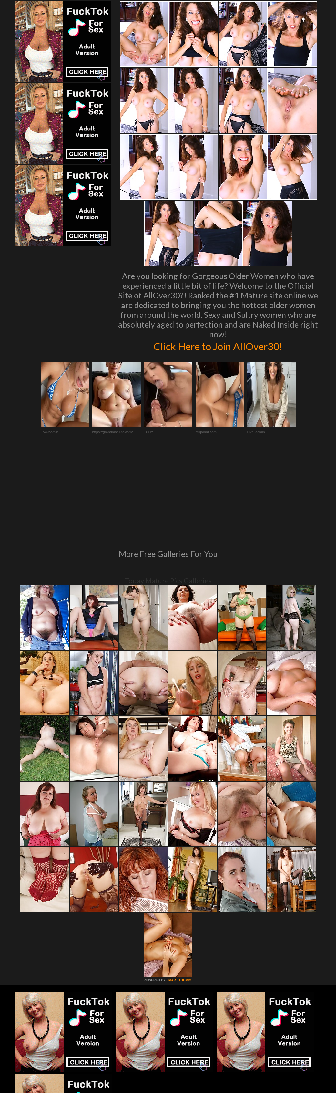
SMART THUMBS (179, 892)
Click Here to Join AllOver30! (218, 345)
